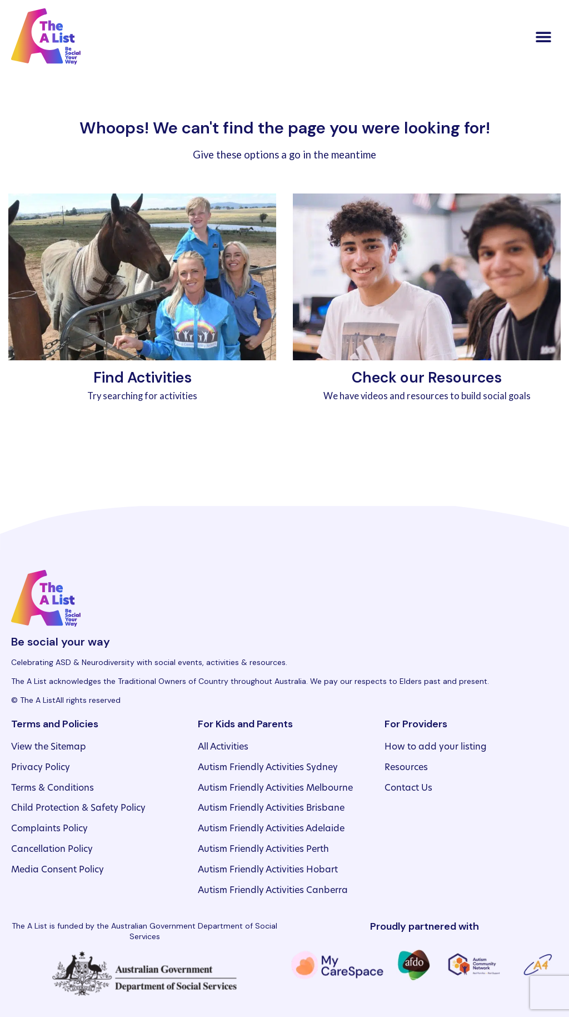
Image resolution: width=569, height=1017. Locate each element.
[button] (543, 36)
